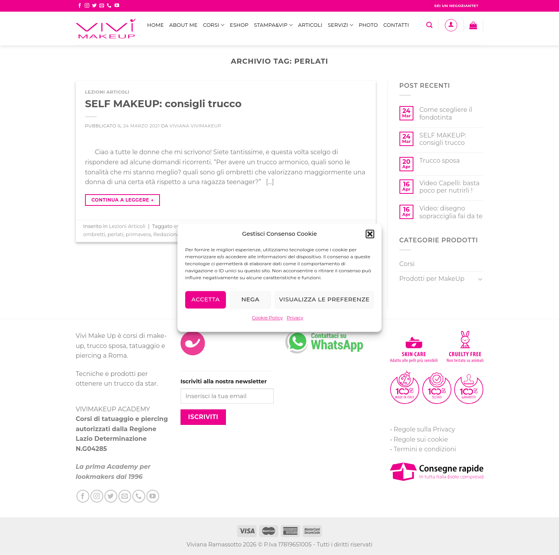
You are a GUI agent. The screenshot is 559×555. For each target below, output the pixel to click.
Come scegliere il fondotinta (445, 113)
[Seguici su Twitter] (94, 6)
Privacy (294, 317)
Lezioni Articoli (107, 92)
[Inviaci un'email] (101, 6)
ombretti (94, 234)
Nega (250, 299)
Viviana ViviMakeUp (195, 126)
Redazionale (168, 234)
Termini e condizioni (425, 449)
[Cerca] (429, 25)
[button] (370, 234)
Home (155, 25)
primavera (138, 234)
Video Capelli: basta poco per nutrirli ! (449, 186)
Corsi (213, 25)
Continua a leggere (122, 200)
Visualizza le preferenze (324, 299)
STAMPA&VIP (273, 25)
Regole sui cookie (421, 439)
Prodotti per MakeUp (432, 278)
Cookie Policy (267, 317)
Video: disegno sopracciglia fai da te (451, 212)
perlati (115, 234)
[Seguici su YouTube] (117, 6)
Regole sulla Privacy (424, 429)
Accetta (205, 299)
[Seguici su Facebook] (79, 6)
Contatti (396, 25)
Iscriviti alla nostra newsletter (224, 381)
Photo (368, 25)
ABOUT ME (183, 25)
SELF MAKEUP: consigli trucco (163, 103)
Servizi (340, 25)
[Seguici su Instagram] (87, 6)
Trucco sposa (439, 160)
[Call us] (109, 6)
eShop (239, 25)
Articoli (310, 25)
